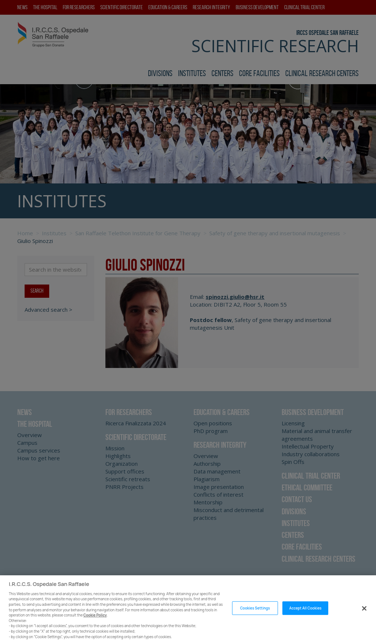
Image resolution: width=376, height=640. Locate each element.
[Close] (364, 619)
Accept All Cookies (305, 618)
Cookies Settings (255, 618)
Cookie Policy (95, 626)
